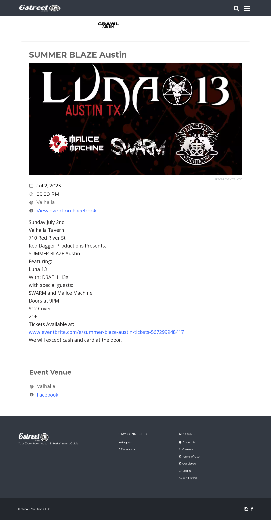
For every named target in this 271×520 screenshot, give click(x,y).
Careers (187, 449)
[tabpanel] (111, 25)
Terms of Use (191, 456)
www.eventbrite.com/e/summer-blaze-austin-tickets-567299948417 (106, 332)
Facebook (47, 394)
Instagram (125, 442)
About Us (189, 442)
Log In (187, 470)
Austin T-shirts (188, 477)
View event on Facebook (66, 211)
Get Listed (189, 463)
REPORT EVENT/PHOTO (228, 179)
